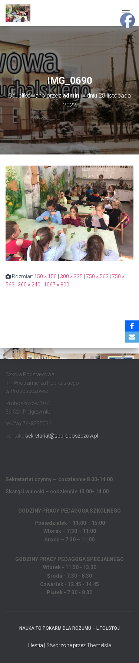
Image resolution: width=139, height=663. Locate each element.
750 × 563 (97, 276)
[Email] (132, 337)
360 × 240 (29, 285)
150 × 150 (45, 276)
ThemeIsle (99, 645)
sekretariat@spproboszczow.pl (61, 436)
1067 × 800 (56, 285)
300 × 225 (71, 276)
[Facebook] (132, 326)
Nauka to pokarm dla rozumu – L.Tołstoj (69, 628)
